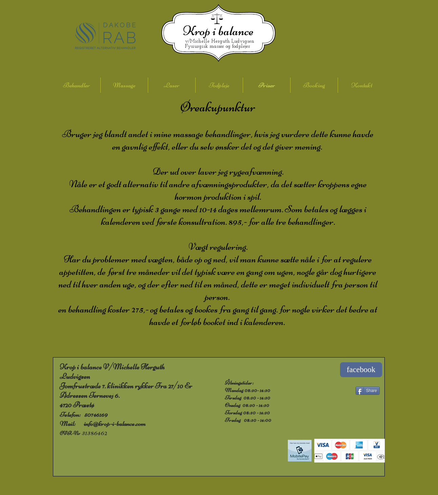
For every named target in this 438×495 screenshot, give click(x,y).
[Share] (368, 391)
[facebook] (361, 369)
